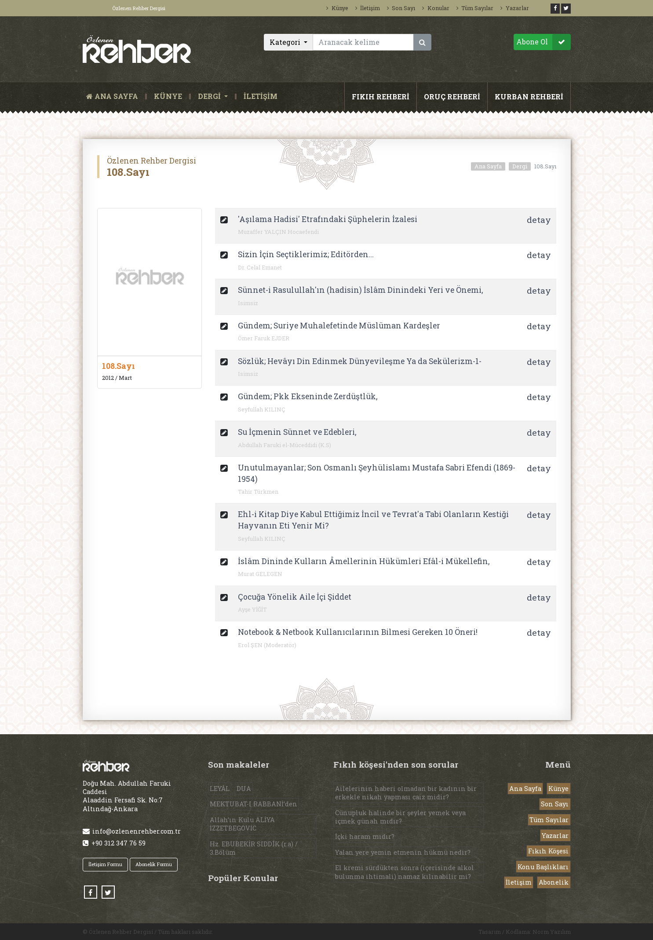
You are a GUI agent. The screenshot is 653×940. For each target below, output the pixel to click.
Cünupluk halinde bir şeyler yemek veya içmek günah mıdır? (400, 817)
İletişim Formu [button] (105, 864)
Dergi (519, 166)
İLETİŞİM (260, 96)
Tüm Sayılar (474, 7)
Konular (435, 7)
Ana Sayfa (488, 166)
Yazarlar (514, 7)
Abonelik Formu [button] (153, 864)
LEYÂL (220, 788)
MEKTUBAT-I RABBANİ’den (253, 804)
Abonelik (554, 882)
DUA (244, 788)
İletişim (367, 7)
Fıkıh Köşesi (548, 851)
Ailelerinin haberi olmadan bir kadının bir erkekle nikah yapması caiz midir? (406, 792)
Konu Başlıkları (543, 867)
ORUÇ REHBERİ (452, 96)
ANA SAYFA (114, 96)
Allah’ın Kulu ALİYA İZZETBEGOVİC (242, 824)
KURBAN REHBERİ (529, 96)
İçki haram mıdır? (364, 836)
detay (539, 219)
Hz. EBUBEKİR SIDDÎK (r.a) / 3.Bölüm (254, 848)
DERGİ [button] (210, 96)
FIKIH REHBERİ (380, 96)
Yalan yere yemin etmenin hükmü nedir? (403, 852)
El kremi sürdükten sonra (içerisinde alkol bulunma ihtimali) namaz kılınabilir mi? (404, 871)
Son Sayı (401, 7)
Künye (337, 7)
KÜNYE (168, 96)
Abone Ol (543, 42)
